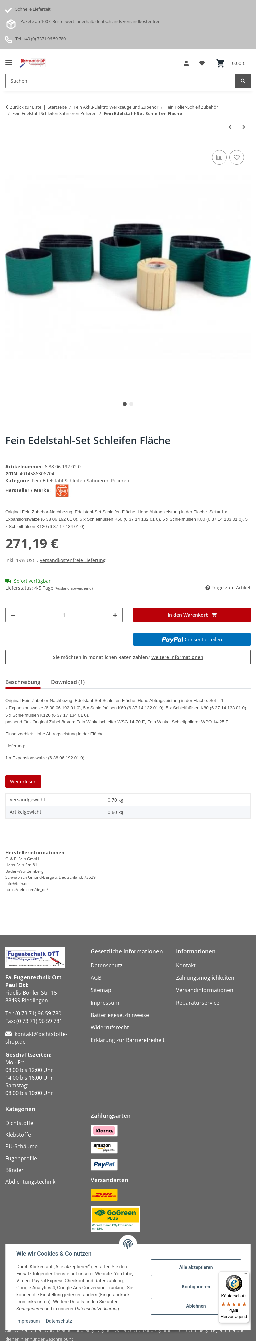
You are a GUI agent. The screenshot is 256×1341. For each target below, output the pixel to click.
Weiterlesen (23, 781)
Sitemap (101, 990)
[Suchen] (243, 81)
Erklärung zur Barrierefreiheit (128, 1040)
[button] (186, 63)
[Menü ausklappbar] (8, 60)
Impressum (28, 1321)
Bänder (14, 1170)
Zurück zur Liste (25, 107)
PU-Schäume (21, 1146)
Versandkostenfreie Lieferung (73, 560)
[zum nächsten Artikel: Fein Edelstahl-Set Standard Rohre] (244, 127)
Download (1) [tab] (68, 682)
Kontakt (186, 965)
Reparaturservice (197, 1002)
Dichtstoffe (19, 1123)
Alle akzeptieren (196, 1267)
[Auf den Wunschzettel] (236, 157)
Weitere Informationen (177, 657)
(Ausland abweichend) (74, 588)
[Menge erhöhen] (115, 615)
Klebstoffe (18, 1134)
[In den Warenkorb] (192, 615)
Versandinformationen (204, 990)
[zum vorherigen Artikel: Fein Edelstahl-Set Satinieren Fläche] (230, 127)
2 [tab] (131, 404)
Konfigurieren (196, 1286)
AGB (96, 977)
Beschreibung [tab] (22, 682)
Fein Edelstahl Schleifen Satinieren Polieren (80, 480)
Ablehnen (196, 1306)
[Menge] (64, 615)
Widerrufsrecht (110, 1027)
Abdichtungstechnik (30, 1181)
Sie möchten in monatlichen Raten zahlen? (128, 657)
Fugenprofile (21, 1158)
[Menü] (245, 1275)
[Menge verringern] (13, 615)
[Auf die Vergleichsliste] (219, 157)
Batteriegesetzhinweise (120, 1015)
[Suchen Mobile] (120, 81)
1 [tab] (125, 404)
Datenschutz (59, 1321)
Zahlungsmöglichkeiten (205, 977)
